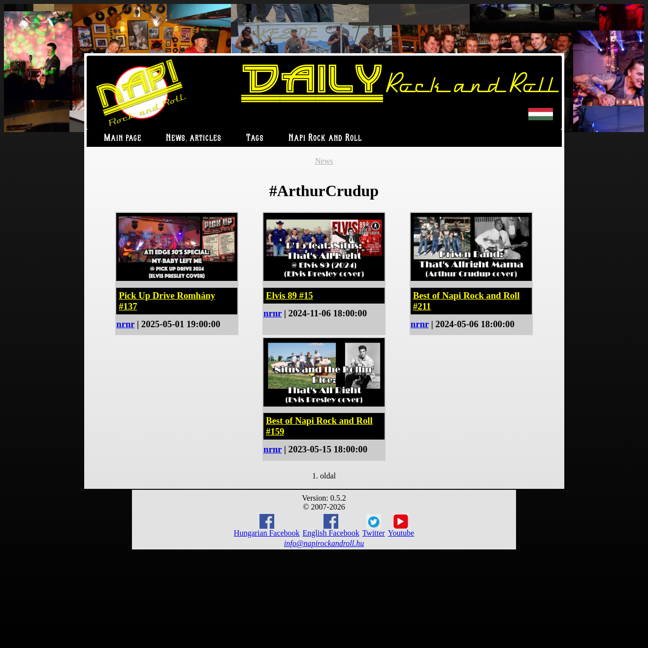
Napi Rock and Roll (325, 138)
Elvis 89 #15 (289, 295)
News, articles (194, 138)
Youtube (401, 526)
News (324, 161)
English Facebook (331, 525)
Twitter (373, 526)
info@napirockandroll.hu (324, 543)
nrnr (125, 324)
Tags (255, 138)
